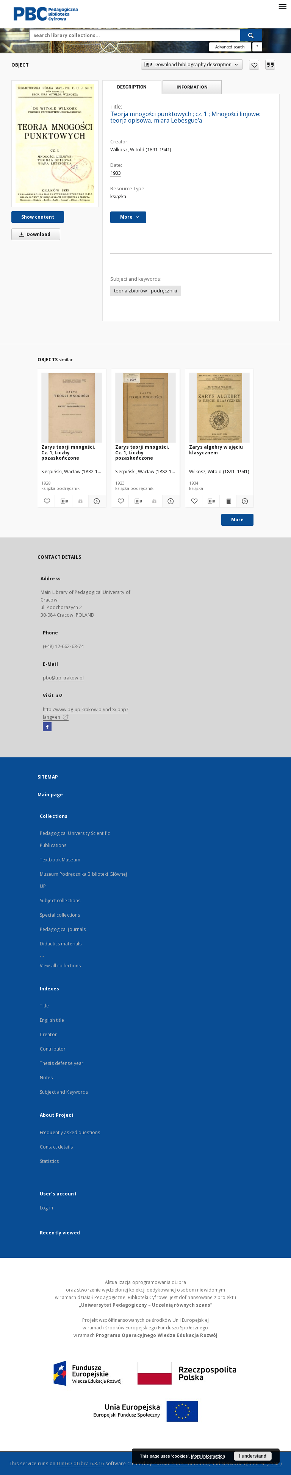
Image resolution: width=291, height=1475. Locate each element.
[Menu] (282, 6)
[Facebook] (47, 727)
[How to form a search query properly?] (257, 46)
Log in (46, 1208)
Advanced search (230, 47)
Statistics (49, 1161)
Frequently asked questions (70, 1132)
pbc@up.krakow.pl (63, 678)
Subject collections (60, 900)
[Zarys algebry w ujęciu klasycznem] (219, 408)
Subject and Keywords (64, 1092)
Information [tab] (192, 87)
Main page (50, 794)
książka (118, 196)
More (237, 519)
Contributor (53, 1049)
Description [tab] (131, 87)
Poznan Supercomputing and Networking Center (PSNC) (217, 1463)
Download (33, 234)
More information (208, 1456)
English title (52, 1020)
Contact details (56, 1147)
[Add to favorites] (254, 65)
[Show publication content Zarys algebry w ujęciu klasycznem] (228, 501)
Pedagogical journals (63, 929)
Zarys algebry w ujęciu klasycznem (216, 449)
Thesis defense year (61, 1063)
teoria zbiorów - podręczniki (145, 291)
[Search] (251, 35)
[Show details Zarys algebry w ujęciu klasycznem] (244, 501)
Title (44, 1006)
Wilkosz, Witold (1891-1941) (140, 149)
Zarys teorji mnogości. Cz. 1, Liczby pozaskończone (68, 452)
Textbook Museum (60, 859)
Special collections (60, 915)
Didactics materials (60, 943)
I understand (252, 1456)
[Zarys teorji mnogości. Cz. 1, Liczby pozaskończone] (72, 408)
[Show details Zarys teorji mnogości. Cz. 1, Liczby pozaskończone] (96, 501)
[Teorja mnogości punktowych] (55, 143)
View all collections (60, 965)
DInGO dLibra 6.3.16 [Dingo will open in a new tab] (80, 1463)
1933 (115, 173)
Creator (48, 1034)
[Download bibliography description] (63, 501)
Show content (37, 217)
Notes (46, 1077)
